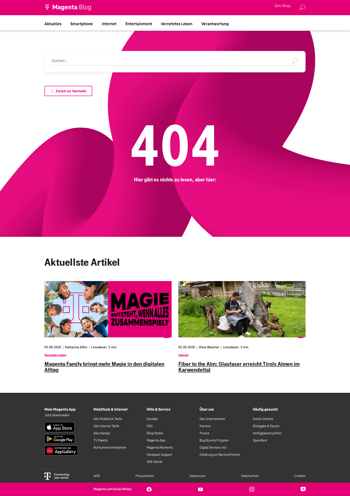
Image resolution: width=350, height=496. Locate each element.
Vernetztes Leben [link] (176, 24)
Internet (183, 355)
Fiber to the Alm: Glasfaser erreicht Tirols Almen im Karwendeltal (239, 367)
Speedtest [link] (260, 440)
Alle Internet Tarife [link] (106, 426)
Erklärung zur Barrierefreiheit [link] (220, 455)
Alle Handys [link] (102, 433)
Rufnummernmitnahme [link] (110, 448)
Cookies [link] (300, 476)
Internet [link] (109, 24)
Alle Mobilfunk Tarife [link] (108, 419)
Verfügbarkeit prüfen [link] (267, 433)
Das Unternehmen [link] (212, 419)
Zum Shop (282, 6)
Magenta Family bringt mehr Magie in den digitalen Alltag (104, 367)
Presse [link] (204, 433)
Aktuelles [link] (52, 24)
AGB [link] (97, 476)
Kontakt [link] (152, 419)
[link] (59, 427)
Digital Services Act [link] (213, 448)
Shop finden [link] (155, 433)
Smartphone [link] (81, 24)
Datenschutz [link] (250, 476)
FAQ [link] (149, 426)
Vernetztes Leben (55, 355)
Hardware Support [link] (159, 455)
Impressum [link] (197, 476)
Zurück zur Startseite (68, 91)
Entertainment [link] (138, 24)
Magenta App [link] (156, 440)
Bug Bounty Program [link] (214, 440)
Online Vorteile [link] (263, 419)
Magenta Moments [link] (160, 448)
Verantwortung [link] (215, 24)
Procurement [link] (144, 476)
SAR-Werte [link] (154, 462)
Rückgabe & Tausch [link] (266, 426)
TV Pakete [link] (101, 440)
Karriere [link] (205, 426)
